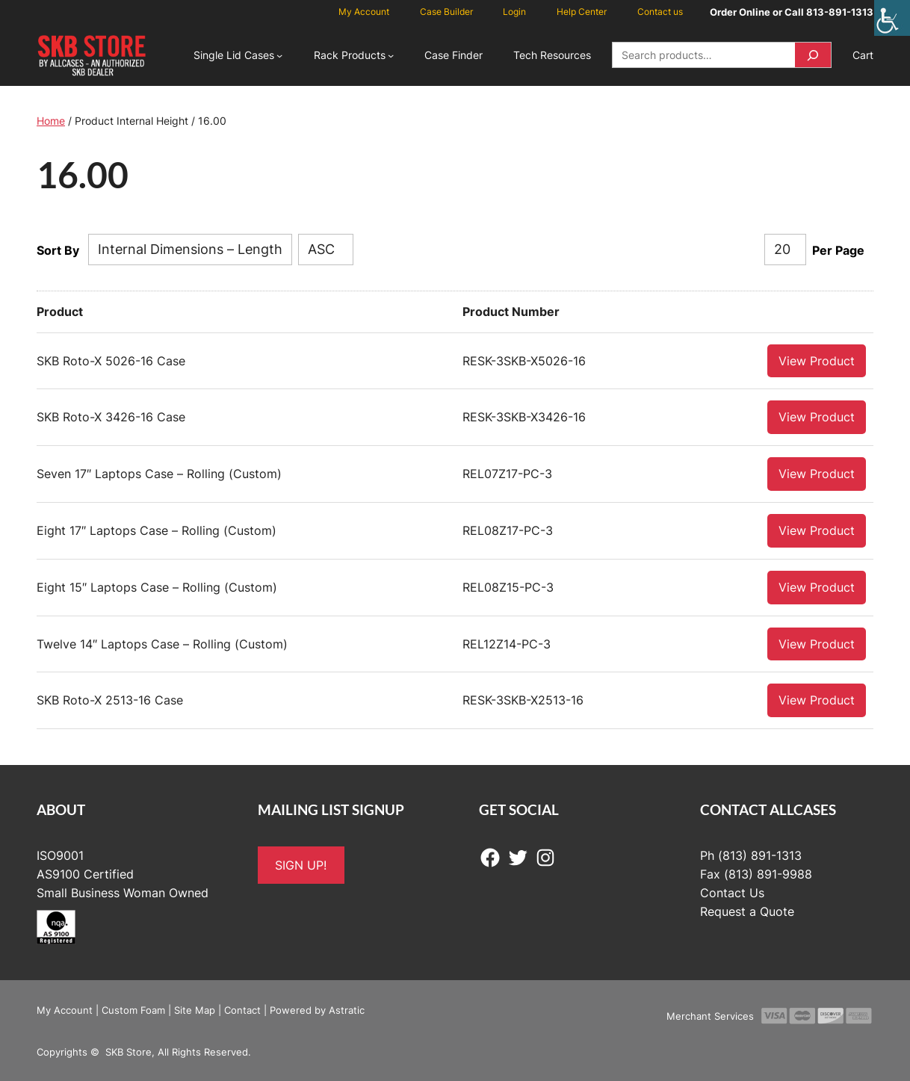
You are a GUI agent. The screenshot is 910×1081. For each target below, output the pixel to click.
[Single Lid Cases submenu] (279, 55)
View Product (817, 360)
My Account (65, 1009)
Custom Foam (133, 1009)
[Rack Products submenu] (391, 55)
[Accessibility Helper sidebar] (892, 18)
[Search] (813, 55)
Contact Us (732, 892)
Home (51, 120)
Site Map (194, 1009)
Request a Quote (747, 910)
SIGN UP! (300, 864)
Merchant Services (710, 1015)
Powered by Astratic (317, 1009)
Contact (242, 1009)
